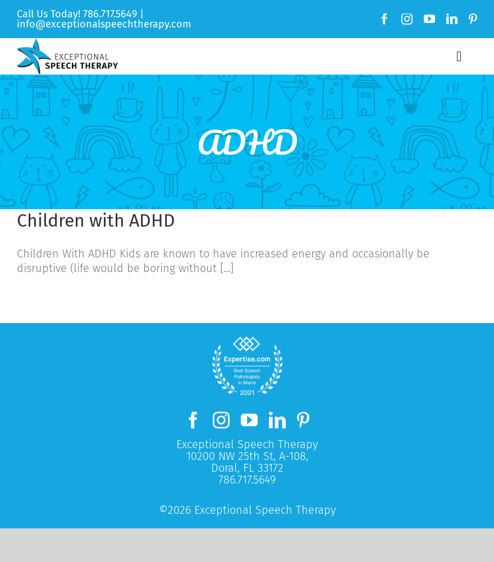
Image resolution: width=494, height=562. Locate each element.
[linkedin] (452, 19)
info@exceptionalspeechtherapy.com (104, 24)
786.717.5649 (110, 14)
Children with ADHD (96, 220)
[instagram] (407, 19)
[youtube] (429, 19)
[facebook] (384, 19)
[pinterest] (473, 19)
